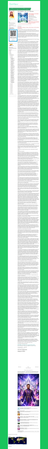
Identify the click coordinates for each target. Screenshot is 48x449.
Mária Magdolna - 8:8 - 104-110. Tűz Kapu (12, 69)
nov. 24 (11, 56)
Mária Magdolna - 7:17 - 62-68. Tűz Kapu (12, 78)
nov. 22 (11, 83)
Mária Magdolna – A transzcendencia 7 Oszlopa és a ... (12, 63)
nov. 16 (11, 86)
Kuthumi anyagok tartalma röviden (22, 9)
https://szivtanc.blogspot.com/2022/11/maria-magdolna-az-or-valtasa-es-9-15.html (27, 345)
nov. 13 (11, 88)
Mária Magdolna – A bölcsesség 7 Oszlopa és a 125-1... (12, 65)
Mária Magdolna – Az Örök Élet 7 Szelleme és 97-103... (12, 71)
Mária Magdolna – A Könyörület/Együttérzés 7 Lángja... (12, 82)
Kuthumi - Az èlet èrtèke (22, 410)
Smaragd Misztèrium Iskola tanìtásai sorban (12, 25)
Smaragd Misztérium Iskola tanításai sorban (18, 8)
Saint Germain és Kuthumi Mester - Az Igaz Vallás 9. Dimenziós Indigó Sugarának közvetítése (28, 371)
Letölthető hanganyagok (27, 8)
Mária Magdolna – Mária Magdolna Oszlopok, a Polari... (12, 77)
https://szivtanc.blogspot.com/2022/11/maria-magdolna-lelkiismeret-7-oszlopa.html (27, 29)
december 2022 (11, 54)
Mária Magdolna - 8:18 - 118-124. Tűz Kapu (12, 66)
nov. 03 (11, 91)
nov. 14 (11, 87)
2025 (10, 51)
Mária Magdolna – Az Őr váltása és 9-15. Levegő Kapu (12, 58)
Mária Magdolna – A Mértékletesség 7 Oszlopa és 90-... (12, 72)
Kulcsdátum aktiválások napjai (13, 9)
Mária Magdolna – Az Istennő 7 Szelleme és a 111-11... (12, 68)
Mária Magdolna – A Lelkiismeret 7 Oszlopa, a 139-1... (12, 61)
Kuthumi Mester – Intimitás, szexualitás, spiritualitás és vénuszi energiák (27, 416)
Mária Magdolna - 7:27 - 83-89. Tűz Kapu (12, 74)
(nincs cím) (21, 413)
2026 (10, 50)
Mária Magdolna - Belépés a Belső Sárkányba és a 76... (12, 75)
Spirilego (29, 9)
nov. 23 (11, 57)
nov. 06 (11, 90)
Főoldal (10, 8)
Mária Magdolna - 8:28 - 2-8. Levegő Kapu (12, 60)
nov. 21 (11, 84)
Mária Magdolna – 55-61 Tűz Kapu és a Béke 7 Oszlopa (12, 80)
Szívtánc (13, 3)
